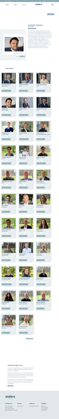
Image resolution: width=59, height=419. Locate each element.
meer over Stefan (23, 332)
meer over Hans (40, 187)
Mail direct (30, 28)
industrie (7, 4)
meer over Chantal (23, 284)
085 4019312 (20, 406)
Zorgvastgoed (45, 408)
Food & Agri (24, 4)
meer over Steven (23, 308)
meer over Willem (6, 139)
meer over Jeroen (5, 260)
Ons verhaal (10, 385)
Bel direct (39, 209)
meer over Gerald (23, 90)
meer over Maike (40, 139)
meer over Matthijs (6, 187)
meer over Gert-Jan (6, 90)
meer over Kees (40, 260)
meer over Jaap (22, 163)
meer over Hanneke (6, 163)
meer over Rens (5, 332)
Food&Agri (44, 410)
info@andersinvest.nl (34, 406)
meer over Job (22, 260)
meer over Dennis (40, 284)
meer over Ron (40, 308)
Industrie (44, 406)
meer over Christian (23, 139)
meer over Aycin (40, 211)
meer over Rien (22, 211)
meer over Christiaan (6, 284)
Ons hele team (29, 338)
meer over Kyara (5, 308)
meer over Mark (5, 211)
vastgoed (15, 4)
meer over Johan (40, 90)
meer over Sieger (23, 187)
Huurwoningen (45, 407)
